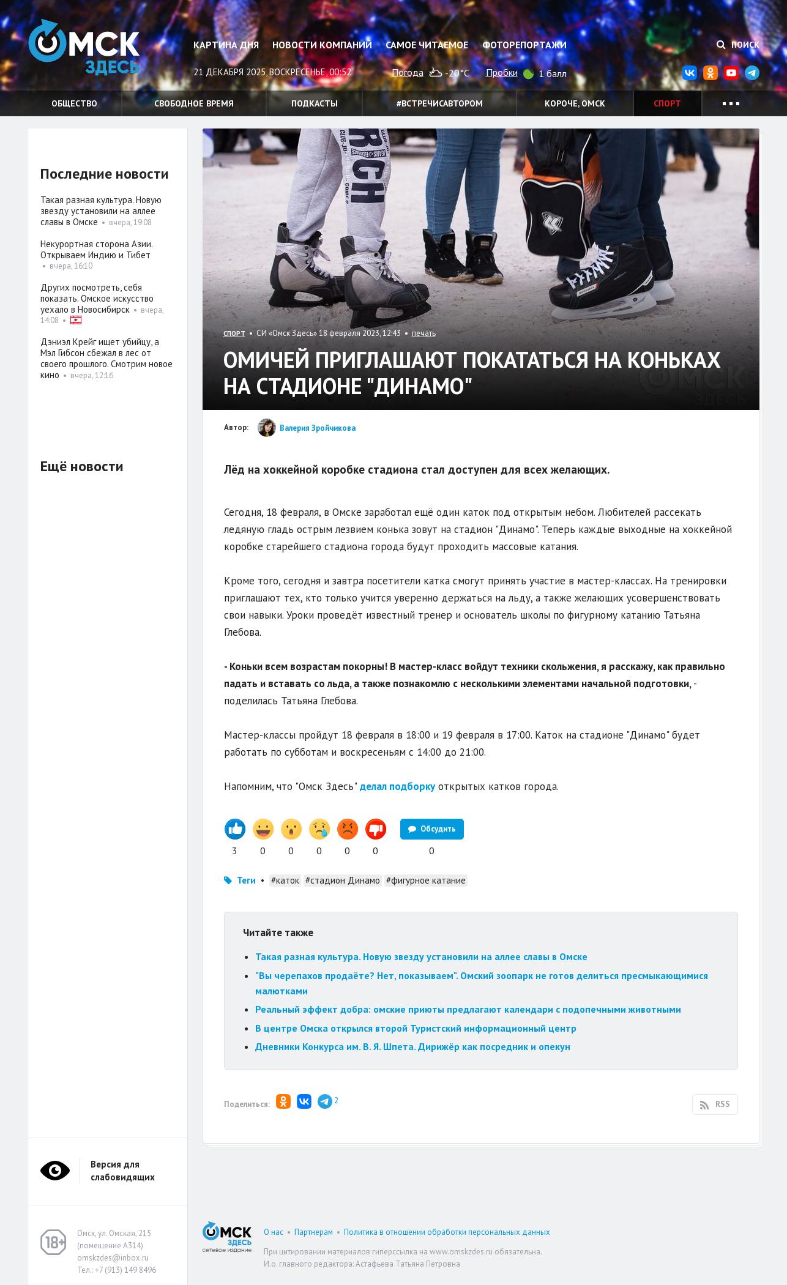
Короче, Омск (575, 103)
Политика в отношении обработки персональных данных (447, 1232)
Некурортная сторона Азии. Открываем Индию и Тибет (96, 249)
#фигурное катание (426, 880)
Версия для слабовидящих (123, 1170)
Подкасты (314, 103)
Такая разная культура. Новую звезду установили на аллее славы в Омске (421, 956)
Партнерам (313, 1232)
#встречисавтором (440, 103)
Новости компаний (322, 45)
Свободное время (194, 103)
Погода (407, 72)
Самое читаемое (427, 45)
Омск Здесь (89, 49)
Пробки (502, 72)
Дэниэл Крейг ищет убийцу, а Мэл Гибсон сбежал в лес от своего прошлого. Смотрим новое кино (106, 358)
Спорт (667, 103)
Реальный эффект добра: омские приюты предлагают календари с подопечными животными (468, 1009)
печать (424, 333)
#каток (285, 880)
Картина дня (226, 45)
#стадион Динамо (342, 880)
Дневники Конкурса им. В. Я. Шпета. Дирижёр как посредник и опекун (412, 1046)
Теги (246, 880)
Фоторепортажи (524, 45)
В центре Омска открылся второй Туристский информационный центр (415, 1028)
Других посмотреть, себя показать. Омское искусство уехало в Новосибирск (97, 298)
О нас (273, 1232)
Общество (74, 103)
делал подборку (397, 786)
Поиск (738, 44)
